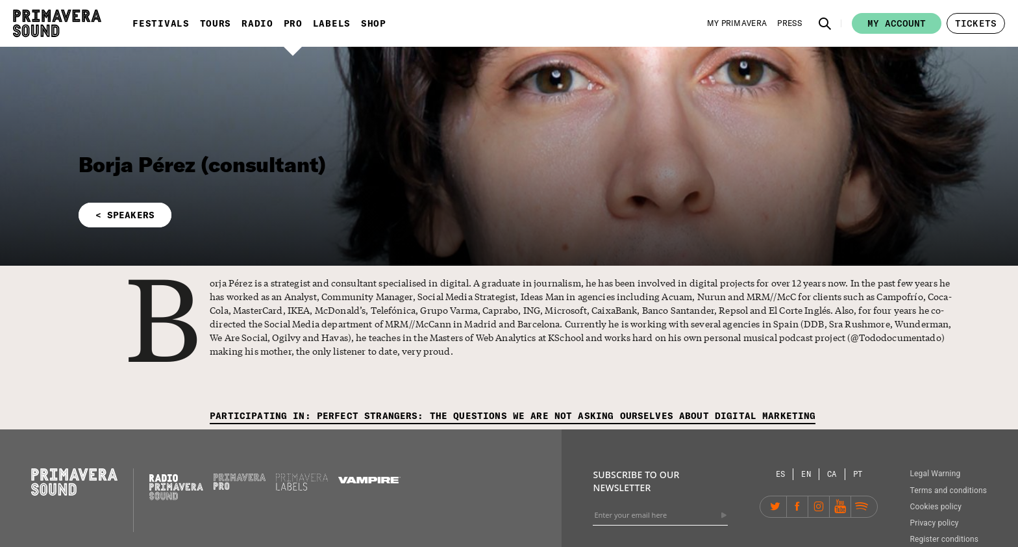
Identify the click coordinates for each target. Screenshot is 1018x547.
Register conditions (944, 539)
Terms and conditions (948, 490)
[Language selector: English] (806, 473)
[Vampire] (369, 480)
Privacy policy (934, 523)
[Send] (723, 515)
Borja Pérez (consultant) (203, 164)
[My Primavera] (737, 23)
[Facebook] (797, 506)
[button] (825, 23)
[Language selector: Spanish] (781, 473)
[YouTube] (840, 506)
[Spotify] (861, 506)
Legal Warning (935, 473)
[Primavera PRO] (240, 486)
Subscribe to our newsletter (636, 481)
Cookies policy (936, 506)
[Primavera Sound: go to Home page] (57, 23)
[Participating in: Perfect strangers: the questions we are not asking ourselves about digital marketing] (512, 416)
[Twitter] (775, 506)
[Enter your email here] (660, 515)
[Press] (789, 23)
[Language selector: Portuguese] (858, 473)
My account (896, 23)
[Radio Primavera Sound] (176, 486)
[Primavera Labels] (302, 487)
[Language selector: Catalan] (832, 473)
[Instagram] (818, 506)
